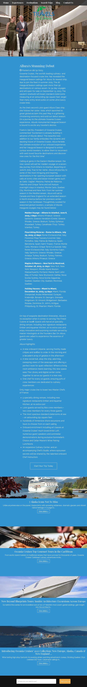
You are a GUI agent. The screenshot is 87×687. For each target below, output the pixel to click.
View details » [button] (43, 511)
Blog (58, 2)
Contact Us (68, 2)
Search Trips (47, 2)
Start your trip (65, 681)
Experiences (17, 2)
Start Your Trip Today (43, 466)
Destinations (32, 2)
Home (6, 2)
